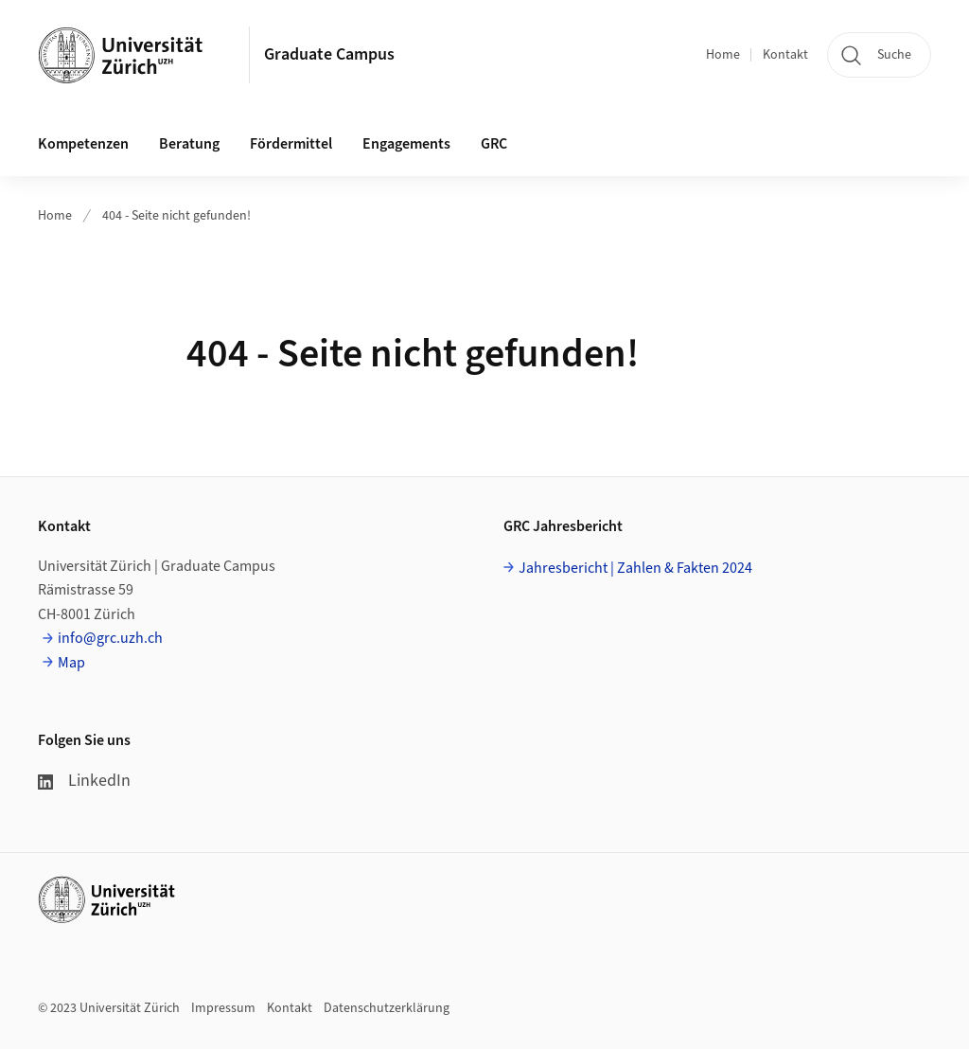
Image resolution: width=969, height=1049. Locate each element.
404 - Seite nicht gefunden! (176, 215)
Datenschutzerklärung (386, 1008)
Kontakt (785, 54)
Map (71, 662)
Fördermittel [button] (291, 143)
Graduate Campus (329, 54)
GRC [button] (494, 143)
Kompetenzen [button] (83, 143)
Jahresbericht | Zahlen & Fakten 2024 (635, 568)
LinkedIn (84, 780)
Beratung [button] (189, 143)
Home (723, 54)
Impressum (223, 1008)
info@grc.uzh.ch (110, 638)
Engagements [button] (406, 143)
